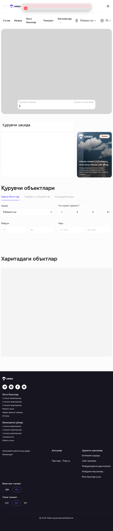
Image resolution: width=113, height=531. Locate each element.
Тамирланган (8, 437)
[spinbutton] (14, 229)
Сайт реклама (89, 461)
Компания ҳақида (91, 455)
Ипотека (5, 416)
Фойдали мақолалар (92, 471)
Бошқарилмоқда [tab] (64, 196)
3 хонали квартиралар (11, 405)
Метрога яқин (8, 409)
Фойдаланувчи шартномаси (96, 466)
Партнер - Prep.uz (61, 461)
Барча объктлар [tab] (10, 196)
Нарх (60, 223)
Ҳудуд (4, 205)
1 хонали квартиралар (11, 398)
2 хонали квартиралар (12, 402)
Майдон (5, 223)
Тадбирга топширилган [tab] (37, 196)
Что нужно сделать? (68, 205)
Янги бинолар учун (91, 476)
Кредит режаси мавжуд (12, 412)
